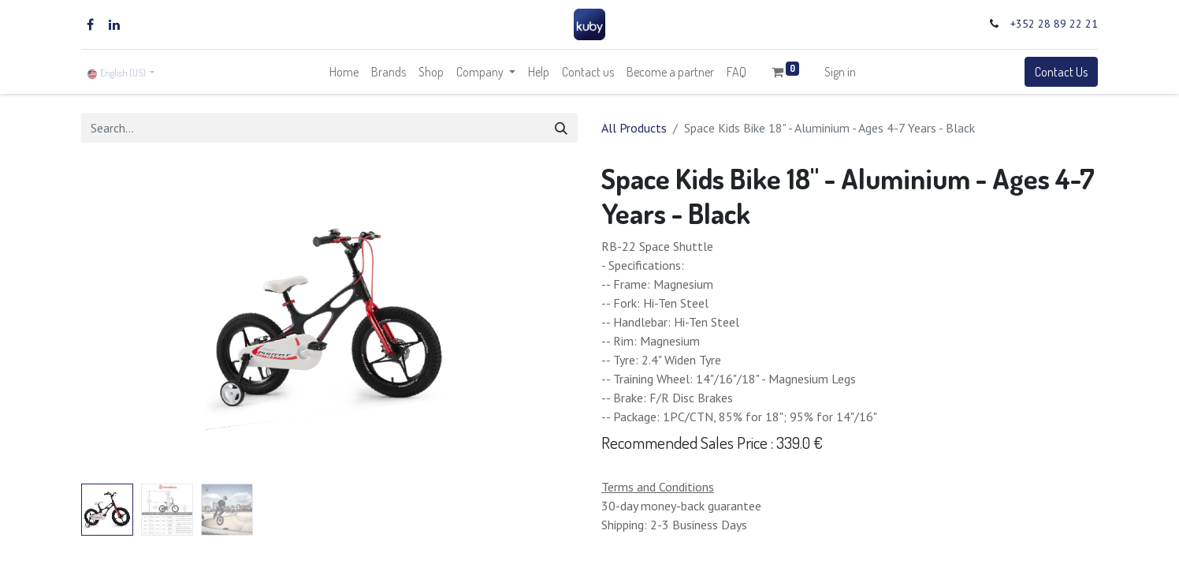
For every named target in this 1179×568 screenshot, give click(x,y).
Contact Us (1061, 72)
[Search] (561, 128)
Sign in (840, 72)
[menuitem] (344, 72)
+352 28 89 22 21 (1054, 24)
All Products (634, 128)
